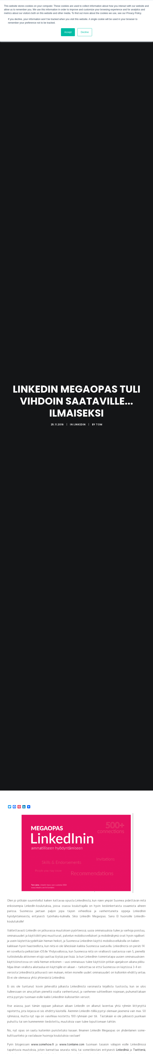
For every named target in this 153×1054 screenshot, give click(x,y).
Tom (99, 415)
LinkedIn (80, 415)
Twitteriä (139, 1031)
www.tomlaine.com (71, 1025)
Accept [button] (68, 32)
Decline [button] (85, 32)
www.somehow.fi (42, 1025)
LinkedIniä (122, 1031)
